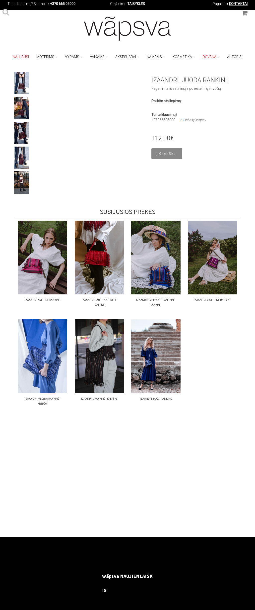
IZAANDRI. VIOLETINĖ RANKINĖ (212, 300)
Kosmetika (184, 57)
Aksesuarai (127, 57)
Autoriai (234, 57)
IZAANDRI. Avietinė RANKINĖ (42, 300)
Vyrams (73, 57)
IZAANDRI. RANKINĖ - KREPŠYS (99, 398)
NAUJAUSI (21, 57)
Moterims (47, 57)
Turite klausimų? (20, 4)
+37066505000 (163, 120)
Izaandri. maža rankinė (156, 398)
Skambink (41, 4)
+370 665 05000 (62, 4)
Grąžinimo (118, 4)
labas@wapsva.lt (197, 120)
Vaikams (99, 57)
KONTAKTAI (238, 4)
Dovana (211, 57)
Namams (156, 57)
